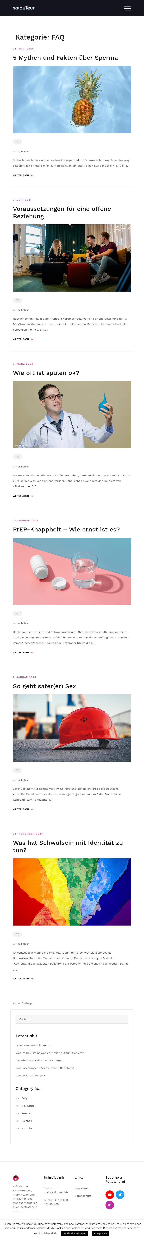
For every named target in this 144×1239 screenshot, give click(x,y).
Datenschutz (83, 1195)
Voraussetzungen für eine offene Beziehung (45, 1068)
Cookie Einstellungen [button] (74, 1233)
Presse (26, 1113)
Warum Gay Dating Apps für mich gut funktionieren (50, 1053)
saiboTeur (23, 151)
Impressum (82, 1188)
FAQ (18, 141)
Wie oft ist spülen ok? (46, 372)
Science (27, 1120)
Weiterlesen (23, 175)
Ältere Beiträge (23, 1003)
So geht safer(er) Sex (44, 686)
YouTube (27, 1128)
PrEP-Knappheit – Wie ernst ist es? (66, 529)
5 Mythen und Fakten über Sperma (65, 57)
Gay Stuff (28, 1105)
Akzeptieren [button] (100, 1233)
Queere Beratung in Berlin (33, 1045)
